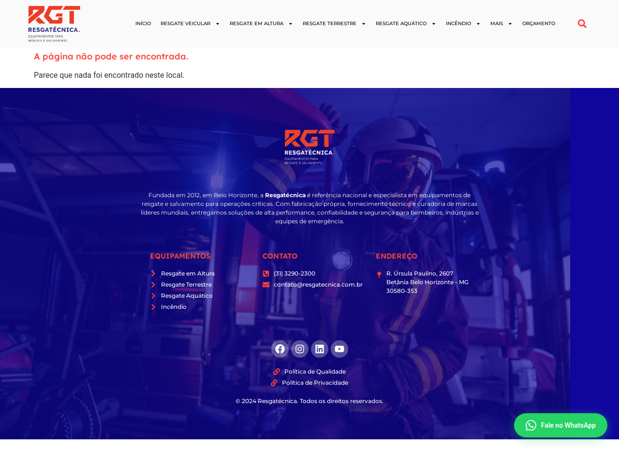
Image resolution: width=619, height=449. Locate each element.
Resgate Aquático (406, 23)
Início (143, 23)
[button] (582, 24)
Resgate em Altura (261, 23)
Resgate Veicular (190, 23)
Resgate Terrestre (334, 23)
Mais (501, 23)
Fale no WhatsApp (561, 425)
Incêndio (463, 23)
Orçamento (538, 23)
